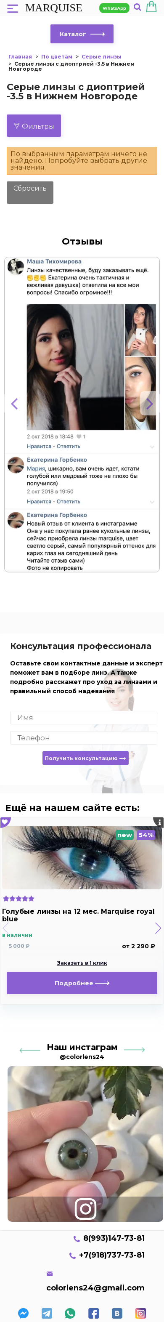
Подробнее (82, 983)
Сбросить (30, 188)
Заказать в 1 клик (82, 963)
